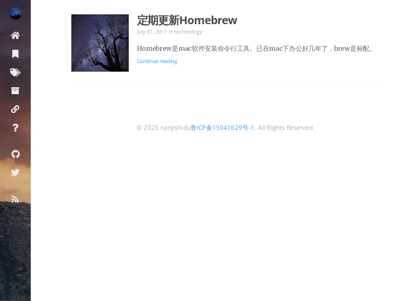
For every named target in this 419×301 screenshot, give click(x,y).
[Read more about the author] (15, 13)
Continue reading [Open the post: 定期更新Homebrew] (157, 61)
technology (188, 31)
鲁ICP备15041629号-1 (223, 127)
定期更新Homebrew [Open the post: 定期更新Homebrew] (187, 20)
